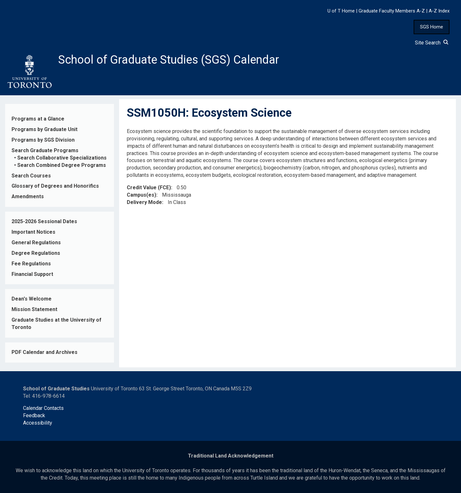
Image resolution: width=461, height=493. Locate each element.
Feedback (34, 415)
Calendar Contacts (43, 408)
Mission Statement (34, 309)
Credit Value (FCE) (149, 187)
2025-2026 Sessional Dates (44, 221)
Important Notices (33, 232)
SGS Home (431, 27)
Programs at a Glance (38, 119)
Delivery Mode (144, 202)
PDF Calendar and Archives (44, 352)
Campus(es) (141, 195)
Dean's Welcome (32, 299)
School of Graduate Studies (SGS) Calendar (168, 60)
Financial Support (32, 274)
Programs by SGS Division (43, 140)
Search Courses (31, 176)
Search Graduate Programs (45, 150)
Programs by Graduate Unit (44, 129)
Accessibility (37, 423)
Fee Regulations (31, 264)
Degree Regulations (36, 253)
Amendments (28, 196)
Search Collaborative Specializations (62, 158)
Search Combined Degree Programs (61, 165)
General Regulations (36, 242)
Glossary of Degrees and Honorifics (55, 186)
